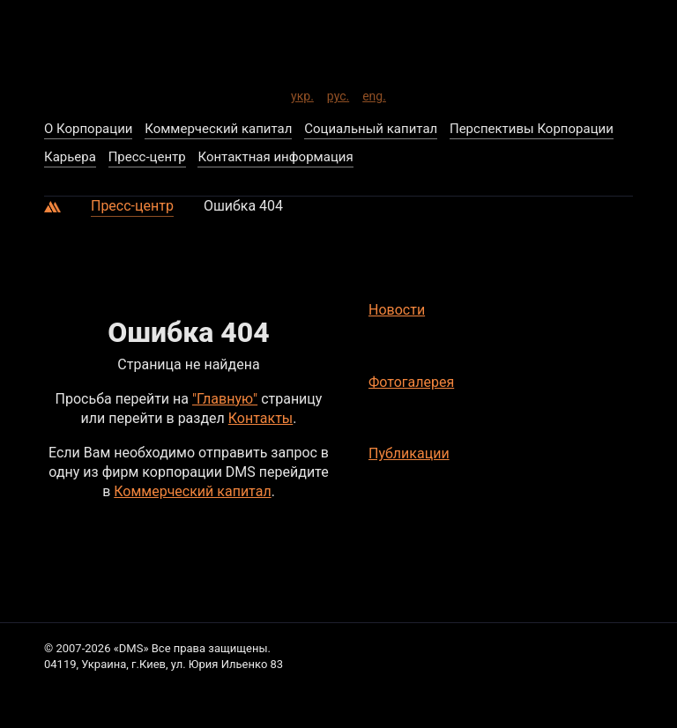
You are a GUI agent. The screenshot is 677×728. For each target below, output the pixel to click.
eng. (374, 93)
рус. (338, 93)
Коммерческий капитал (192, 491)
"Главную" (224, 398)
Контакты (260, 418)
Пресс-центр (132, 205)
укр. (302, 93)
